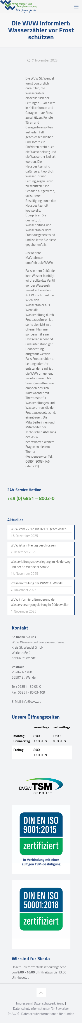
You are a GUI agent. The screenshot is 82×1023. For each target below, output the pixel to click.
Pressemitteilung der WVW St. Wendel (37, 583)
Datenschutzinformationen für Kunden (47, 1013)
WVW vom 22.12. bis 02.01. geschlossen (38, 528)
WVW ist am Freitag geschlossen (33, 545)
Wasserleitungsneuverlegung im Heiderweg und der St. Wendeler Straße (41, 564)
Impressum (24, 1003)
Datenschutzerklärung (49, 1003)
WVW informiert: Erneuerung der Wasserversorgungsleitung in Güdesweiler (40, 602)
